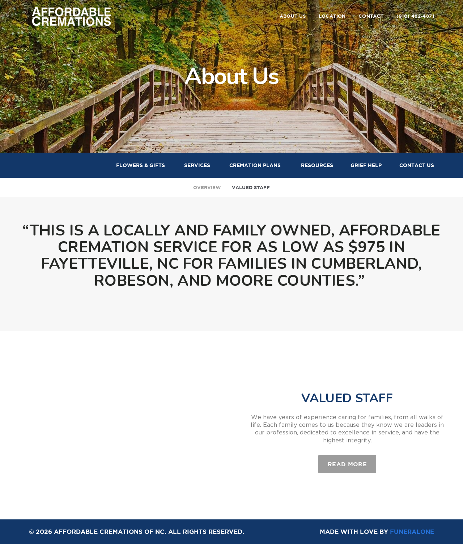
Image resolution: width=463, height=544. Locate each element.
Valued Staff (251, 187)
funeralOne (412, 531)
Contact (371, 16)
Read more (352, 461)
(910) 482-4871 (415, 16)
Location (332, 16)
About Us (293, 16)
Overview (207, 187)
